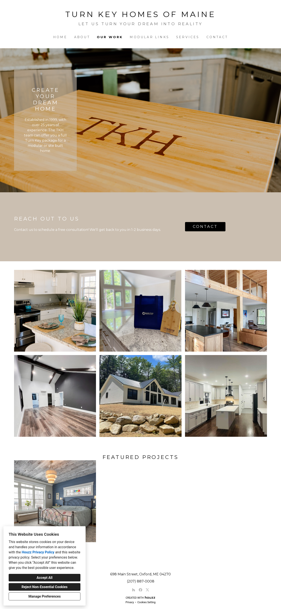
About (82, 37)
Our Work (110, 37)
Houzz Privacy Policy (38, 552)
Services (188, 37)
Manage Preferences (44, 596)
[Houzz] (133, 590)
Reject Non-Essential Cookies (45, 587)
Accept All (45, 578)
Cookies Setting (146, 602)
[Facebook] (140, 590)
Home (60, 37)
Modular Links (149, 37)
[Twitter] (147, 590)
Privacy (130, 602)
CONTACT (205, 226)
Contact (217, 37)
